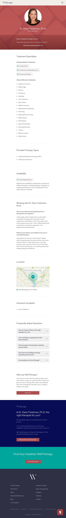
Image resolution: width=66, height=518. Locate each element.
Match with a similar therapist (27, 439)
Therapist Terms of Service (36, 509)
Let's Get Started (33, 461)
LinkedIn (38, 499)
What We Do (13, 489)
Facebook (38, 496)
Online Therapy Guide (42, 489)
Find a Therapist (14, 485)
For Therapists (14, 502)
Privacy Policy (24, 509)
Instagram (38, 492)
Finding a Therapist (41, 485)
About (12, 492)
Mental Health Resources (17, 496)
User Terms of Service (50, 509)
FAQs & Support (14, 509)
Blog (11, 499)
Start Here (28, 393)
